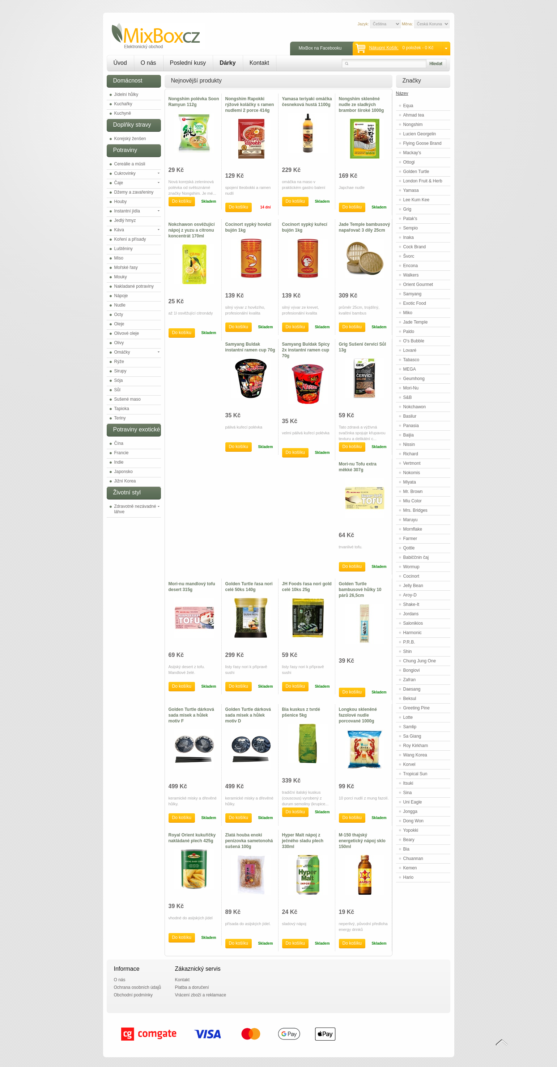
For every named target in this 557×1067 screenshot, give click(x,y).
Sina (407, 792)
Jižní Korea (125, 481)
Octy (118, 314)
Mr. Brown (413, 491)
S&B (407, 397)
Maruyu (410, 519)
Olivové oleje (126, 333)
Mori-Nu (411, 388)
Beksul (409, 698)
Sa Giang (412, 736)
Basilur (410, 416)
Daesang (412, 689)
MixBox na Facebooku (320, 48)
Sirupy (120, 371)
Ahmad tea (413, 115)
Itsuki (408, 783)
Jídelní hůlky (126, 94)
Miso (118, 258)
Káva (119, 229)
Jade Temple (415, 322)
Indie (119, 462)
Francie (121, 452)
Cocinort (411, 576)
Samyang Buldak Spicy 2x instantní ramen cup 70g (306, 350)
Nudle (120, 305)
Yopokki (410, 830)
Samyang (412, 293)
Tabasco (411, 359)
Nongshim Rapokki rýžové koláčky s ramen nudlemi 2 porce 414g (249, 104)
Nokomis (411, 472)
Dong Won (413, 820)
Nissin (409, 444)
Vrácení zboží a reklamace (200, 995)
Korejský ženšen (130, 138)
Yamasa (411, 190)
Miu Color (412, 500)
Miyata (409, 482)
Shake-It (411, 604)
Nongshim (413, 124)
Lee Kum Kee (416, 199)
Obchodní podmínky (133, 995)
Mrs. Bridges (415, 510)
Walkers (411, 275)
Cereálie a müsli (129, 163)
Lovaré (410, 350)
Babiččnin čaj (416, 557)
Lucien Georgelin (419, 133)
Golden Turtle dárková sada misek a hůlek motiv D (248, 715)
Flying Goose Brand (422, 143)
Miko (407, 312)
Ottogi (409, 162)
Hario (408, 877)
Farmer (410, 538)
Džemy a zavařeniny (134, 192)
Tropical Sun (415, 773)
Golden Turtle (416, 171)
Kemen (410, 867)
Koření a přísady (130, 239)
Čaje (118, 182)
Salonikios (413, 623)
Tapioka (121, 408)
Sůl (117, 389)
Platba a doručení (192, 987)
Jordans (411, 613)
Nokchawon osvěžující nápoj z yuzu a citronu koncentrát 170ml (192, 230)
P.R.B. (409, 642)
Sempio (410, 228)
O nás (148, 63)
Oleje (119, 323)
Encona (410, 265)
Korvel (409, 764)
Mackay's (412, 152)
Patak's (410, 218)
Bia (406, 849)
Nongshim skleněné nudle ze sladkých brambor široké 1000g (361, 104)
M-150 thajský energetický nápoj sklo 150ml (362, 840)
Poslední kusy (188, 63)
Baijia (408, 435)
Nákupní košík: (383, 47)
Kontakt (259, 63)
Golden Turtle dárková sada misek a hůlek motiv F (191, 715)
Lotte (408, 717)
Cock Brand (414, 246)
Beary (408, 839)
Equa (408, 105)
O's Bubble (413, 340)
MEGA (409, 369)
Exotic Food (414, 303)
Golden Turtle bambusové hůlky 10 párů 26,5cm (360, 589)
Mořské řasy (126, 267)
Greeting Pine (416, 707)
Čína (118, 443)
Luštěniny (123, 248)
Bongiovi (411, 670)
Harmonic (412, 632)
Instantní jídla (127, 211)
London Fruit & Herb (422, 181)
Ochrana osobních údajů (137, 987)
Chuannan (413, 858)
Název (402, 93)
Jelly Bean (413, 585)
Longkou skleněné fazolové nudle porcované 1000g (358, 715)
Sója (118, 380)
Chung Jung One (419, 660)
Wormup (411, 566)
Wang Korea (415, 755)
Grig (407, 209)
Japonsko (123, 471)
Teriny (120, 418)
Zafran (409, 679)
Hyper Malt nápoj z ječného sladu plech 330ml (303, 840)
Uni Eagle (412, 802)
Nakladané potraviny (134, 286)
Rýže (119, 361)
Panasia (411, 425)
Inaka (408, 237)
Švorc (408, 256)
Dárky (227, 63)
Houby (120, 201)
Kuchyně (122, 113)
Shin (407, 651)
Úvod (120, 63)
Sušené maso (127, 399)
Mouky (120, 276)
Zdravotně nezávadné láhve (135, 509)
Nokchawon (414, 406)
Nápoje (121, 295)
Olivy (119, 342)
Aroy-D (410, 595)
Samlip (410, 726)
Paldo (408, 331)
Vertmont (412, 463)
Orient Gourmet (418, 284)
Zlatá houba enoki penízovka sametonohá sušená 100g (249, 840)
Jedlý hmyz (125, 220)
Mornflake (412, 529)
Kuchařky (123, 103)
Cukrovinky (125, 173)
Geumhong (414, 378)
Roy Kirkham (415, 745)
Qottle (409, 548)
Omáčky (122, 352)
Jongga (410, 811)
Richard (410, 453)
